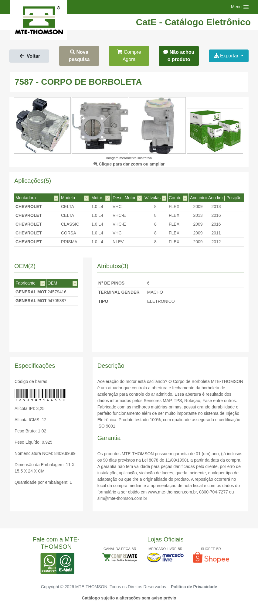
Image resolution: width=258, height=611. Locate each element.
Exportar (227, 55)
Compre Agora (129, 55)
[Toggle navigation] (240, 7)
